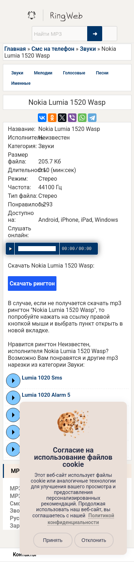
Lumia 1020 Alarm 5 (46, 395)
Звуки (88, 48)
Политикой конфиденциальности (81, 519)
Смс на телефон (52, 48)
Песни (102, 72)
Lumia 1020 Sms (42, 378)
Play (13, 380)
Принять (53, 540)
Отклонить (93, 540)
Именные (21, 83)
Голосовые (74, 72)
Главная (15, 48)
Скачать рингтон (32, 283)
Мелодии (43, 72)
